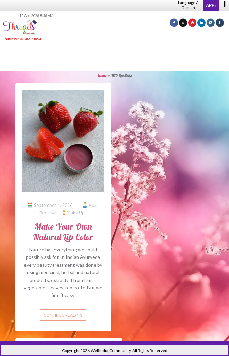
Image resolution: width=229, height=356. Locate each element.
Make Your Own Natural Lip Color (63, 232)
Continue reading (63, 315)
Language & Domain (190, 5)
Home (102, 75)
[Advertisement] (114, 56)
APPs (211, 5)
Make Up (76, 212)
